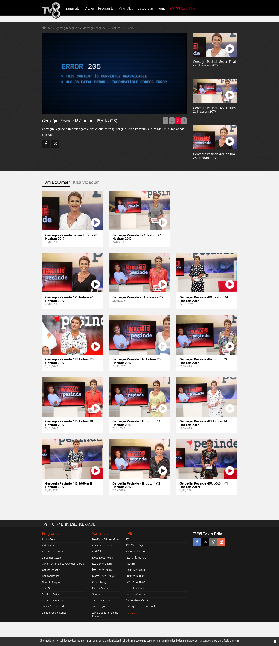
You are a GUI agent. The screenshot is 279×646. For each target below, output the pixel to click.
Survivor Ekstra (50, 594)
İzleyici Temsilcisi (136, 557)
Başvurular (145, 8)
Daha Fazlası (132, 613)
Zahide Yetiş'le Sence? (54, 612)
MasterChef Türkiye (103, 576)
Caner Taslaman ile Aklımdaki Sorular (64, 563)
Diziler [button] (89, 8)
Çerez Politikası (135, 588)
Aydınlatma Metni (137, 600)
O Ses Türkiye (100, 582)
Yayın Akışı (126, 8)
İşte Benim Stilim (102, 563)
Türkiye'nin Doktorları (54, 606)
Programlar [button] (106, 8)
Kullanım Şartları (136, 594)
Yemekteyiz (98, 606)
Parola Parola (100, 588)
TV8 (128, 539)
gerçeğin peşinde (67, 28)
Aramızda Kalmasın (53, 551)
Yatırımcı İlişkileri (136, 551)
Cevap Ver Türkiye (102, 545)
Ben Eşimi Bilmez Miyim (105, 539)
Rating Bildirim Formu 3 (140, 606)
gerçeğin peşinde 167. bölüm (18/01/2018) (109, 28)
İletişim (130, 563)
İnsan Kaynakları (136, 569)
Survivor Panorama (53, 600)
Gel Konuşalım (50, 576)
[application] (114, 73)
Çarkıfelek (98, 551)
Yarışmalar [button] (73, 8)
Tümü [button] (161, 8)
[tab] (56, 183)
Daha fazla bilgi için (228, 640)
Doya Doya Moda (102, 557)
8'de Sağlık (48, 545)
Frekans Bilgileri (135, 576)
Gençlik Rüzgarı (51, 582)
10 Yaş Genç (48, 539)
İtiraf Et (46, 588)
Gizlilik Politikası (136, 582)
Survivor (97, 594)
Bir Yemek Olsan (51, 557)
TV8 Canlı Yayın (183, 8)
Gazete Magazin (51, 569)
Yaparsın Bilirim (101, 600)
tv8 (50, 28)
